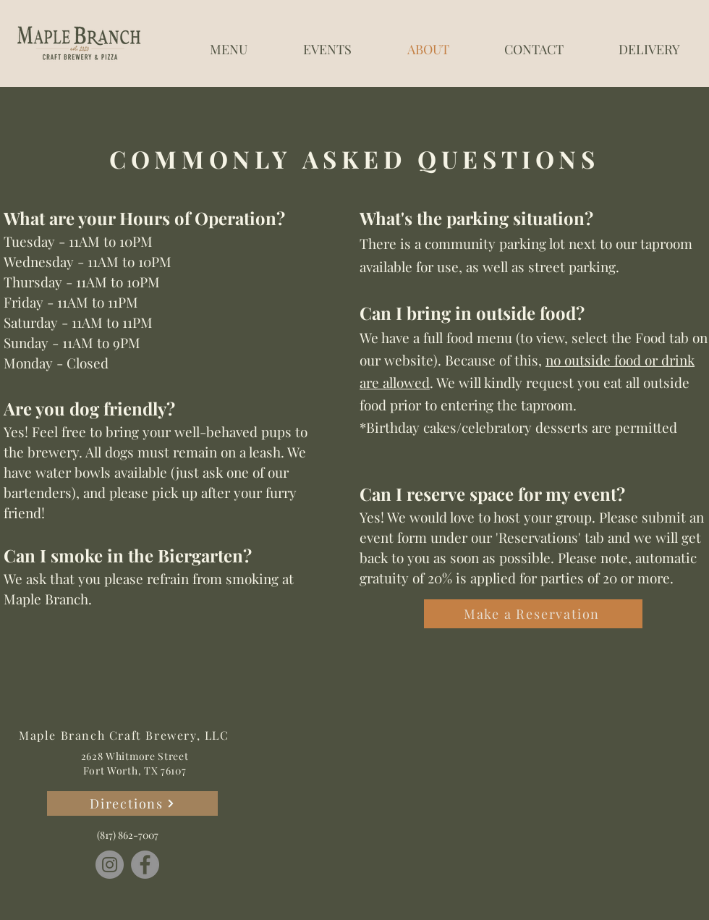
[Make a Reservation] (533, 613)
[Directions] (132, 803)
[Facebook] (145, 865)
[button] (228, 42)
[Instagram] (109, 865)
